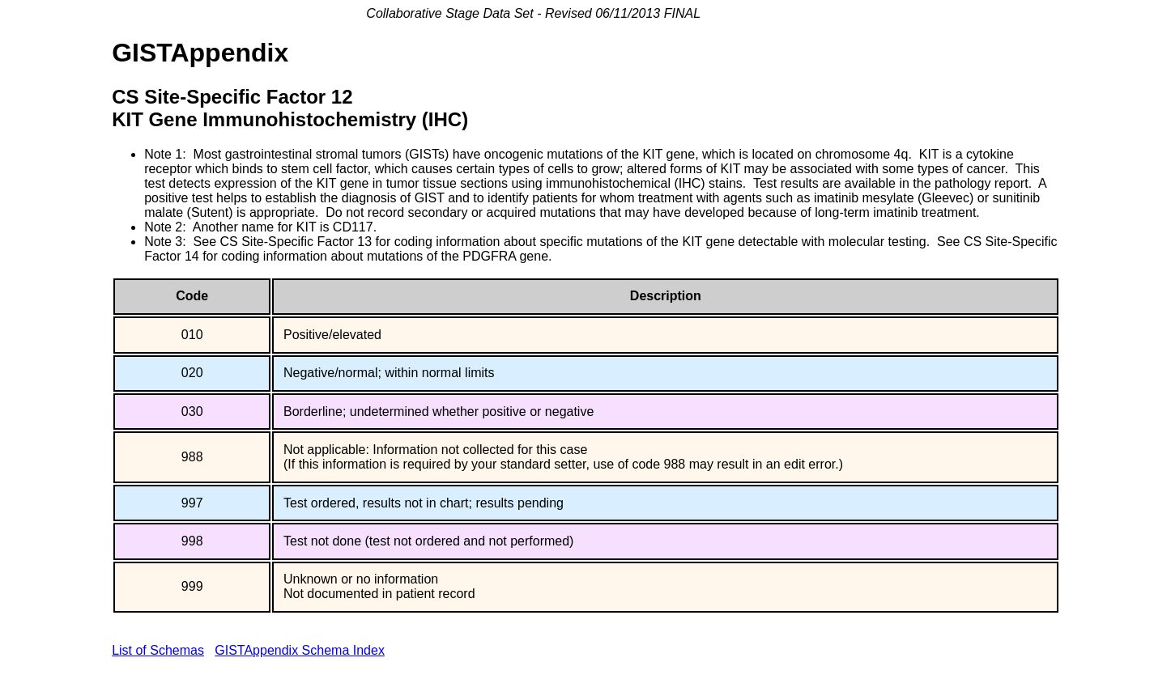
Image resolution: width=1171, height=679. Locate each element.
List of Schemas (158, 650)
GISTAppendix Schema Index (300, 650)
